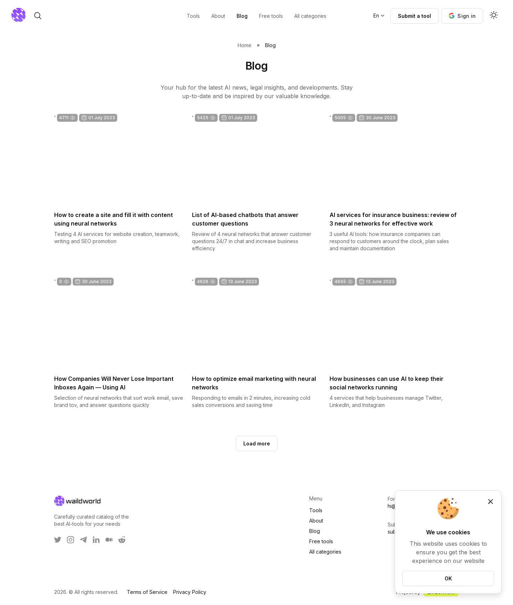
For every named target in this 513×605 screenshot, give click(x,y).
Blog (314, 531)
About (316, 521)
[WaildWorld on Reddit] (121, 539)
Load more (256, 443)
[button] (462, 16)
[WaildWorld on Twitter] (57, 539)
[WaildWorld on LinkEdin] (96, 539)
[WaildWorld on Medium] (109, 539)
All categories (325, 552)
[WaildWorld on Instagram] (70, 539)
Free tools (321, 541)
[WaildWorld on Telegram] (83, 539)
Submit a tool (414, 16)
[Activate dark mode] (494, 15)
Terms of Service (147, 592)
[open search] (81, 16)
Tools (315, 510)
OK (448, 578)
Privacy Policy (189, 592)
